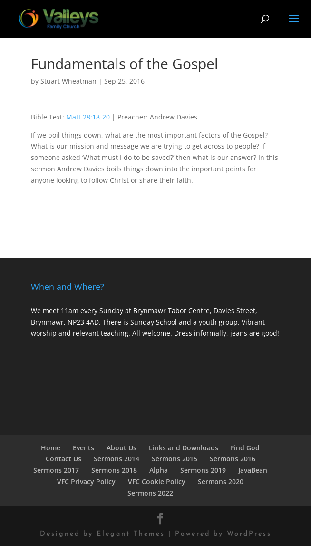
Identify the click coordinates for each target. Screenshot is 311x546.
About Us (121, 447)
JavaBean (252, 470)
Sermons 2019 (203, 470)
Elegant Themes (131, 533)
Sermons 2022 (150, 492)
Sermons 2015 (174, 458)
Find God (245, 447)
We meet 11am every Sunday (77, 310)
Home (50, 447)
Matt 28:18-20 (88, 116)
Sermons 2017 (56, 470)
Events (83, 447)
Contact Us (63, 458)
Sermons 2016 (232, 458)
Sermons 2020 (220, 481)
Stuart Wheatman (68, 81)
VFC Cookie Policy (156, 481)
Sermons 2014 (116, 458)
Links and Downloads (183, 447)
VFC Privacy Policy (86, 481)
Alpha (158, 470)
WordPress (249, 533)
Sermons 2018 (114, 470)
